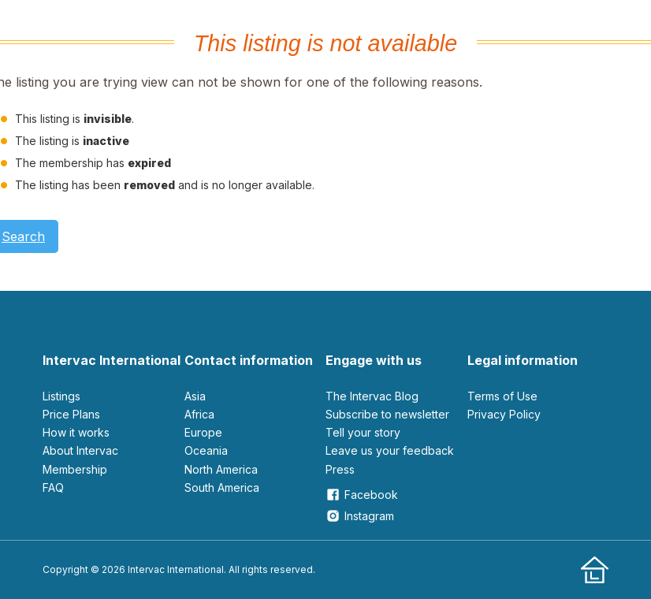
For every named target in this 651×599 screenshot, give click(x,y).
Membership (75, 469)
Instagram (360, 515)
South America (221, 487)
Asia (195, 396)
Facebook (362, 494)
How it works (76, 432)
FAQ (53, 487)
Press (340, 469)
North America (221, 469)
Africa (199, 414)
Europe (203, 432)
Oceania (206, 450)
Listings (61, 396)
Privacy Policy (504, 414)
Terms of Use (502, 396)
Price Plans (71, 414)
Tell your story (363, 432)
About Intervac (80, 450)
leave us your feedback (390, 450)
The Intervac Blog (372, 396)
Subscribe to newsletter (387, 414)
